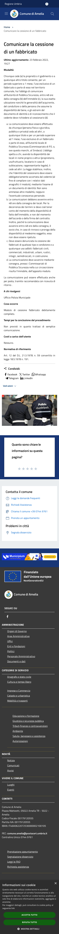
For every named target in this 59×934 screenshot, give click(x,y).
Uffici (10, 641)
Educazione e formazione (26, 716)
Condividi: (12, 369)
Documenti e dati (16, 661)
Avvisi (10, 770)
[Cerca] (52, 14)
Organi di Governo (17, 631)
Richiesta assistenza (18, 867)
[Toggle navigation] (6, 13)
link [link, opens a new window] (13, 908)
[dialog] (29, 907)
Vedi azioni (10, 386)
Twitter (24, 374)
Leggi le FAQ (13, 862)
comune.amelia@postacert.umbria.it (27, 833)
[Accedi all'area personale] (47, 4)
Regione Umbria (13, 4)
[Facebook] (7, 616)
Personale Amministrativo (21, 656)
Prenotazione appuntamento (22, 851)
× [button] (55, 883)
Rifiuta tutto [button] (29, 922)
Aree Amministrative (18, 636)
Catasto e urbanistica (18, 696)
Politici (10, 651)
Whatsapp (38, 374)
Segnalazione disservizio (20, 857)
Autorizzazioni (20, 741)
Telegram (12, 378)
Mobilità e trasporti (17, 701)
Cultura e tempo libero (19, 682)
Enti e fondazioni (16, 646)
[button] (29, 928)
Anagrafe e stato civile (19, 677)
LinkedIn (26, 378)
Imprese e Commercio (18, 690)
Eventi (10, 790)
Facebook (10, 374)
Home (7, 27)
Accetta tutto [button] (29, 915)
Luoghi (10, 785)
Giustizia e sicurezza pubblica (28, 721)
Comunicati (13, 765)
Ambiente (18, 731)
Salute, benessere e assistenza (29, 736)
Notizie (11, 760)
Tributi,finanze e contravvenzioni (30, 726)
